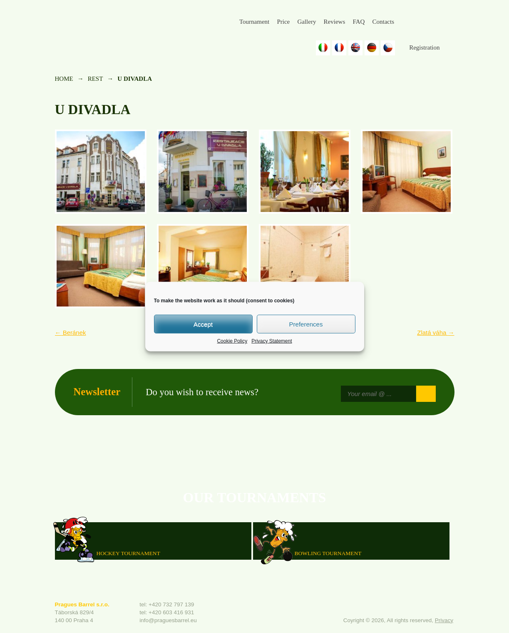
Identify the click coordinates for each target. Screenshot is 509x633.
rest (95, 78)
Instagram (428, 22)
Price (283, 21)
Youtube (448, 22)
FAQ (359, 21)
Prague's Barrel (112, 27)
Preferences (306, 323)
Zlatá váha (435, 332)
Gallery (306, 21)
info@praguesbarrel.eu (168, 620)
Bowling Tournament (328, 553)
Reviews (334, 21)
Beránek (70, 332)
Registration (424, 47)
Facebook (408, 22)
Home (64, 78)
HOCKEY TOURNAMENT (128, 553)
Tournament (254, 21)
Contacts (383, 21)
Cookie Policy (232, 341)
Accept (203, 323)
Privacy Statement (271, 341)
